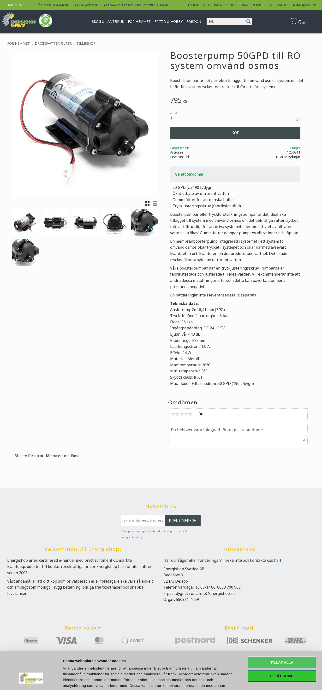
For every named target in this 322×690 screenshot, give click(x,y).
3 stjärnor (181, 414)
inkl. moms (15, 5)
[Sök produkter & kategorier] (226, 21)
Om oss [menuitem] (282, 5)
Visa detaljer (260, 596)
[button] (147, 203)
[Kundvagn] (303, 21)
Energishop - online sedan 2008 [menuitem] (212, 5)
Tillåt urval (282, 561)
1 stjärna (173, 414)
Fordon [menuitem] (193, 21)
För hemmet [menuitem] (139, 21)
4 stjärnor (186, 414)
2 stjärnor (177, 414)
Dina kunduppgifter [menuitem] (256, 5)
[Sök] (248, 21)
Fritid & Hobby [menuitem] (169, 21)
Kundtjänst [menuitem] (302, 5)
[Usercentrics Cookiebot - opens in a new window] (31, 596)
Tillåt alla (281, 548)
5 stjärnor (190, 414)
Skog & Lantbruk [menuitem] (108, 21)
